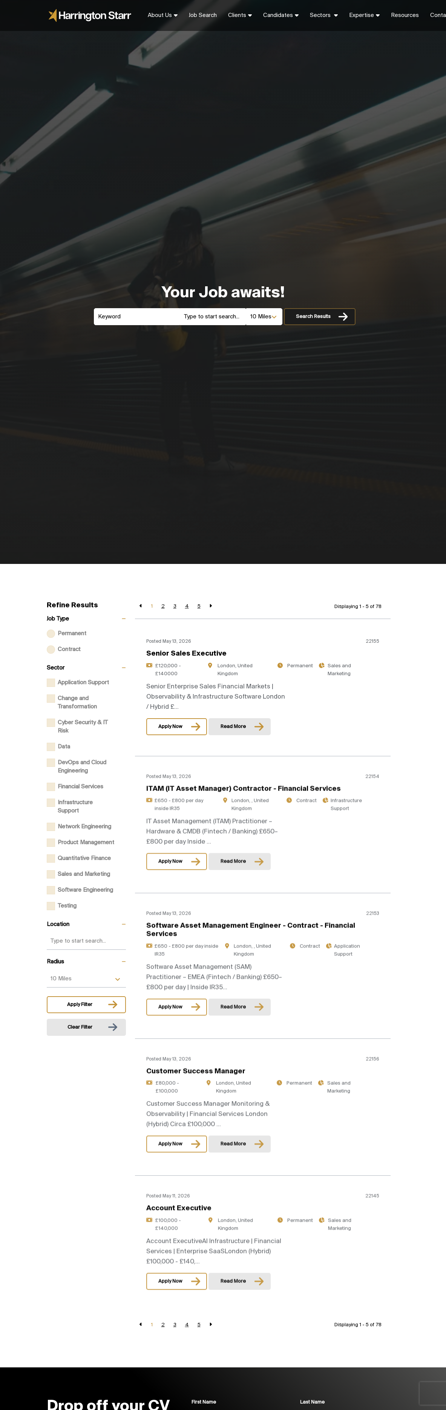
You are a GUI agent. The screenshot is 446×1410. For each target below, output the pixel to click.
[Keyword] (137, 316)
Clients (237, 15)
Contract (69, 650)
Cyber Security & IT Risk (83, 727)
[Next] (210, 606)
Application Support (83, 683)
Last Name (312, 1402)
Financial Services (80, 787)
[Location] (213, 316)
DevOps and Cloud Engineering (82, 767)
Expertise (361, 15)
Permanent (72, 634)
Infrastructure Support (75, 807)
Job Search (203, 15)
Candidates (278, 15)
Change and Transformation (77, 703)
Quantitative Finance (84, 859)
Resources (405, 15)
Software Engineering (85, 890)
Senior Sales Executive (186, 653)
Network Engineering (84, 827)
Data (64, 747)
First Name (204, 1402)
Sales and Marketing (84, 874)
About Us (160, 15)
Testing (67, 906)
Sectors (321, 15)
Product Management (86, 843)
